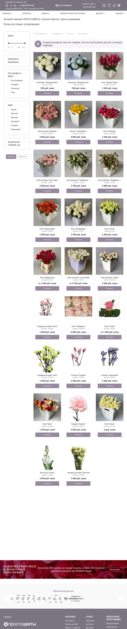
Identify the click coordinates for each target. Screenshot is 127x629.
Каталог (70, 616)
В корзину (47, 93)
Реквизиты (90, 621)
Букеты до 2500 (71, 624)
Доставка (89, 628)
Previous (6, 598)
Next (121, 598)
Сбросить (22, 157)
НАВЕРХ (7, 617)
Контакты (89, 624)
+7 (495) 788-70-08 (26, 5)
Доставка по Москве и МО (16, 2)
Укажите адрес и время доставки (89, 5)
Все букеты (69, 621)
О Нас (89, 616)
